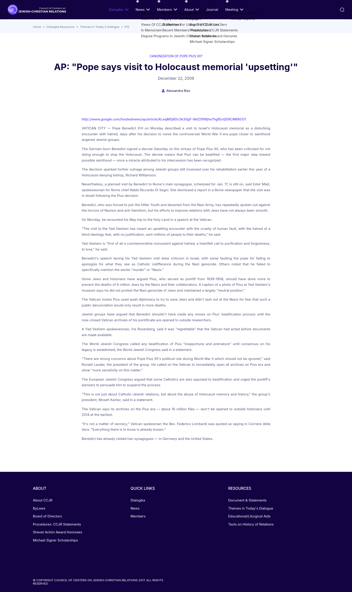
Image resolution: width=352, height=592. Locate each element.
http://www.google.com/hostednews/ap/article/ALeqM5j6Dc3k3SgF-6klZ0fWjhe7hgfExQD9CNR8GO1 (164, 119)
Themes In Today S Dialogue (99, 27)
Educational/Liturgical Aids (249, 516)
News (143, 9)
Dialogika (118, 9)
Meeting (234, 9)
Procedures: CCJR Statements (57, 524)
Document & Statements (247, 500)
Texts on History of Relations (251, 524)
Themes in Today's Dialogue (250, 508)
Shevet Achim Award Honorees (57, 532)
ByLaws (39, 508)
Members (167, 9)
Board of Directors (47, 516)
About (191, 9)
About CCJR (43, 500)
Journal (212, 9)
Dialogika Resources (60, 27)
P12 (127, 27)
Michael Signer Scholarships (55, 540)
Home (37, 27)
